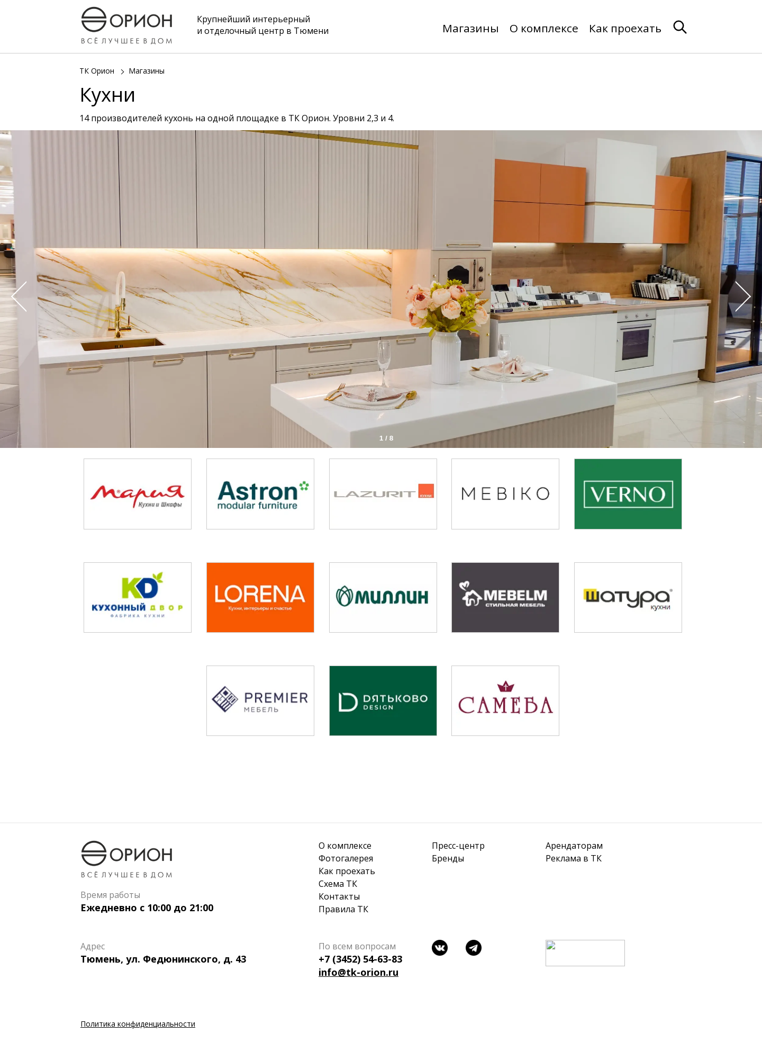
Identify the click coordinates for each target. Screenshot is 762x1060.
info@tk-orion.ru (358, 972)
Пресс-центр (458, 845)
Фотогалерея (346, 858)
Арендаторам (574, 845)
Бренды (448, 858)
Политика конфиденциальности (137, 1024)
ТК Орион (96, 71)
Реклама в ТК (574, 858)
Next (746, 296)
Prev (15, 296)
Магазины (470, 28)
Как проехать (625, 28)
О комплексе (544, 28)
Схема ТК (338, 884)
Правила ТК (343, 909)
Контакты (339, 896)
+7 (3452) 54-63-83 (360, 959)
